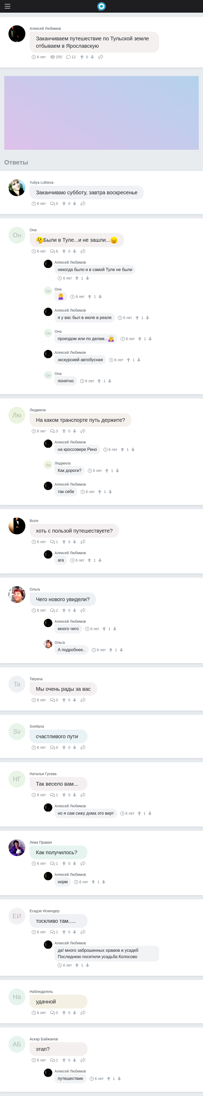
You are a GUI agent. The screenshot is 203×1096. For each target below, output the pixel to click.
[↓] (91, 57)
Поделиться (100, 56)
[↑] (82, 57)
